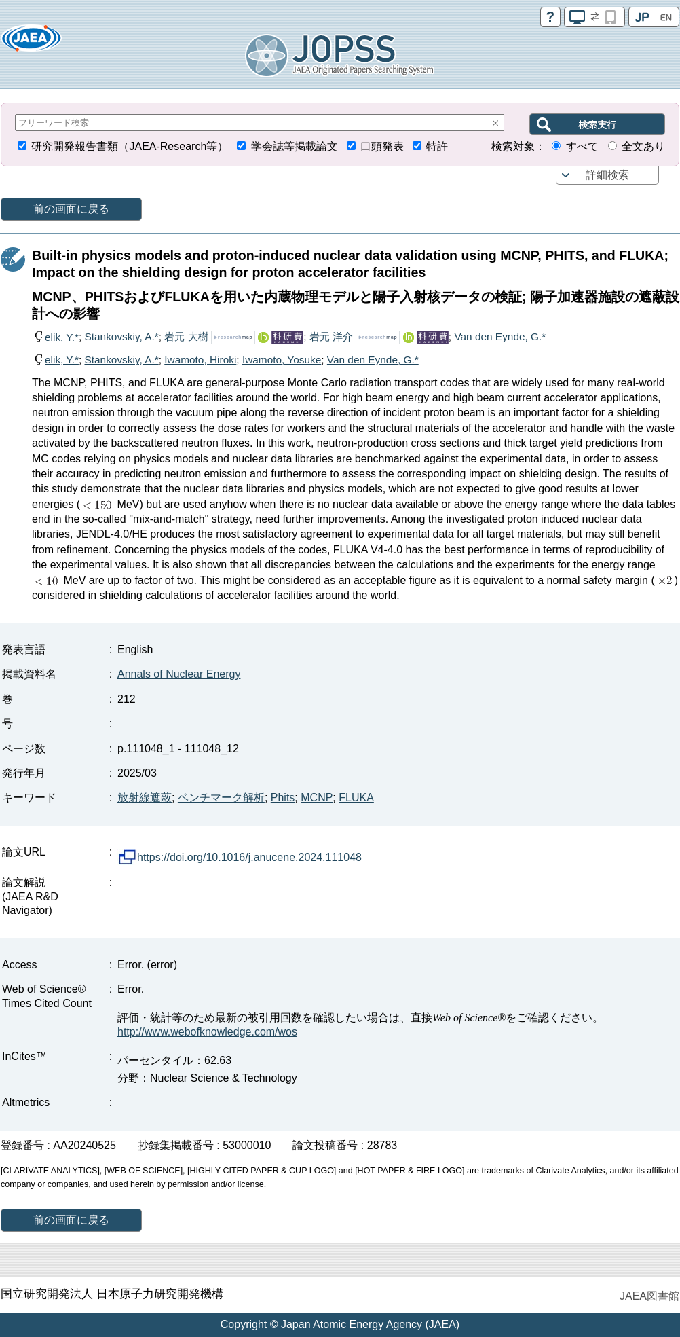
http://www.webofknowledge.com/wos (207, 1032)
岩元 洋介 (331, 337)
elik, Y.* (55, 337)
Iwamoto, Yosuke (281, 359)
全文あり (643, 146)
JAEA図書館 (649, 1296)
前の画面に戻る (71, 209)
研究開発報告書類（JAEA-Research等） (129, 146)
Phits (283, 797)
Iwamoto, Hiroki (200, 359)
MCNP (317, 797)
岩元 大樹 (186, 337)
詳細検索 (607, 175)
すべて (582, 146)
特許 (437, 146)
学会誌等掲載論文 (294, 146)
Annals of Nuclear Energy (178, 674)
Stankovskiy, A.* (121, 337)
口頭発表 (382, 146)
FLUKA (356, 797)
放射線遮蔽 (144, 797)
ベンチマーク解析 (221, 797)
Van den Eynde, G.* (500, 337)
